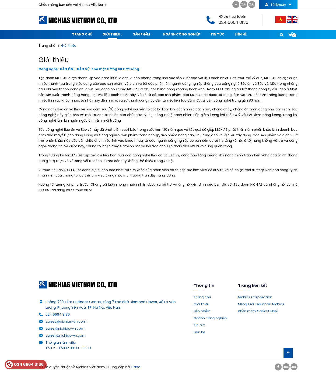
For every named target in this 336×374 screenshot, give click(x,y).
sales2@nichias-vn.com (66, 321)
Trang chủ (82, 34)
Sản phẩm (143, 34)
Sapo (135, 366)
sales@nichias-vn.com (65, 328)
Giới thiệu (112, 34)
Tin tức (217, 34)
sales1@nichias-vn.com (66, 335)
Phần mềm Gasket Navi (258, 311)
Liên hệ (241, 34)
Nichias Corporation (255, 297)
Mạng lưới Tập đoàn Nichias (261, 304)
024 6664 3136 (58, 314)
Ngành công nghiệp (181, 34)
